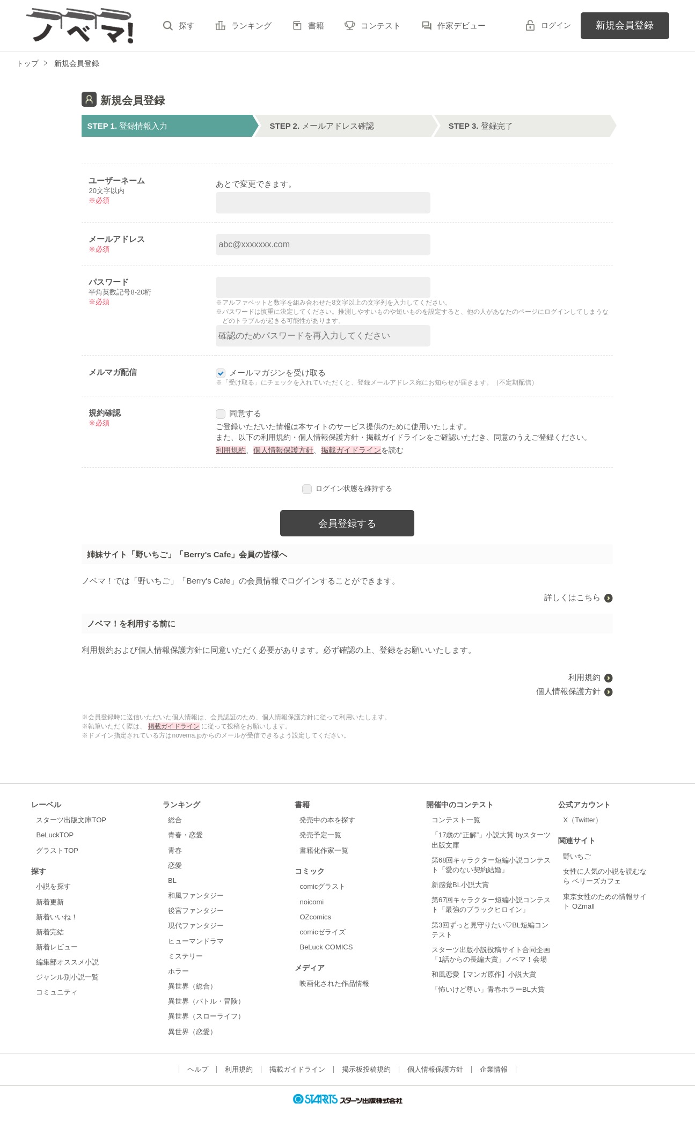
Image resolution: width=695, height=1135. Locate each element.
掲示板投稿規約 (366, 1069)
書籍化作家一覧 (323, 850)
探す (187, 25)
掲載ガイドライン (351, 450)
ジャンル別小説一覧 (67, 977)
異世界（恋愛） (192, 1032)
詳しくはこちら (572, 597)
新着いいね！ (57, 917)
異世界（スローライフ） (206, 1016)
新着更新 (50, 902)
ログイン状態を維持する (347, 488)
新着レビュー (57, 947)
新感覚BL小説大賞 (460, 885)
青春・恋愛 (185, 835)
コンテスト (381, 25)
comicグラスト (322, 886)
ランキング (251, 25)
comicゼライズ (322, 932)
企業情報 (494, 1069)
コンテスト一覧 (455, 820)
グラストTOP (57, 850)
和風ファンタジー (196, 895)
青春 (175, 850)
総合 (175, 820)
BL (172, 880)
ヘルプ (197, 1069)
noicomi (311, 902)
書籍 (316, 25)
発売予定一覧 (320, 835)
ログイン (556, 25)
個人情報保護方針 (283, 450)
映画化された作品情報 (334, 983)
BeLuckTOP (55, 835)
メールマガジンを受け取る (271, 372)
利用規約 (231, 450)
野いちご (577, 856)
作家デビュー (461, 25)
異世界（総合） (192, 986)
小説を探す (53, 886)
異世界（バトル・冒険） (206, 1001)
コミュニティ (57, 992)
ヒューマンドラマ (196, 941)
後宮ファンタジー (196, 910)
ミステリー (185, 956)
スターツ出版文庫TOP (71, 820)
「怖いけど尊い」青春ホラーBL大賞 (488, 989)
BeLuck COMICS (326, 947)
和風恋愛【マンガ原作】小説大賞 (483, 974)
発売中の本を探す (327, 820)
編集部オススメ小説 (67, 962)
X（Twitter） (582, 820)
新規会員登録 (625, 25)
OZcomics (315, 917)
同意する (238, 413)
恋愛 (175, 865)
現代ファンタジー (196, 926)
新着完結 (50, 932)
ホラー (178, 971)
